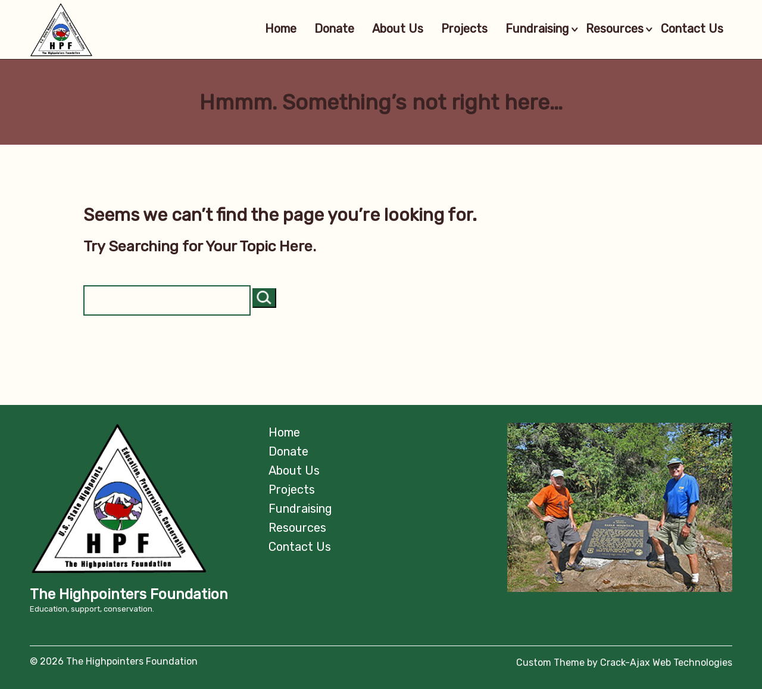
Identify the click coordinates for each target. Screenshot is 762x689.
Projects (447, 29)
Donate (317, 29)
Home (263, 29)
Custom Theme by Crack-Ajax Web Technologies (624, 662)
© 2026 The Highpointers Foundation (114, 661)
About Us (380, 29)
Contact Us (692, 29)
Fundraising (528, 29)
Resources (614, 29)
